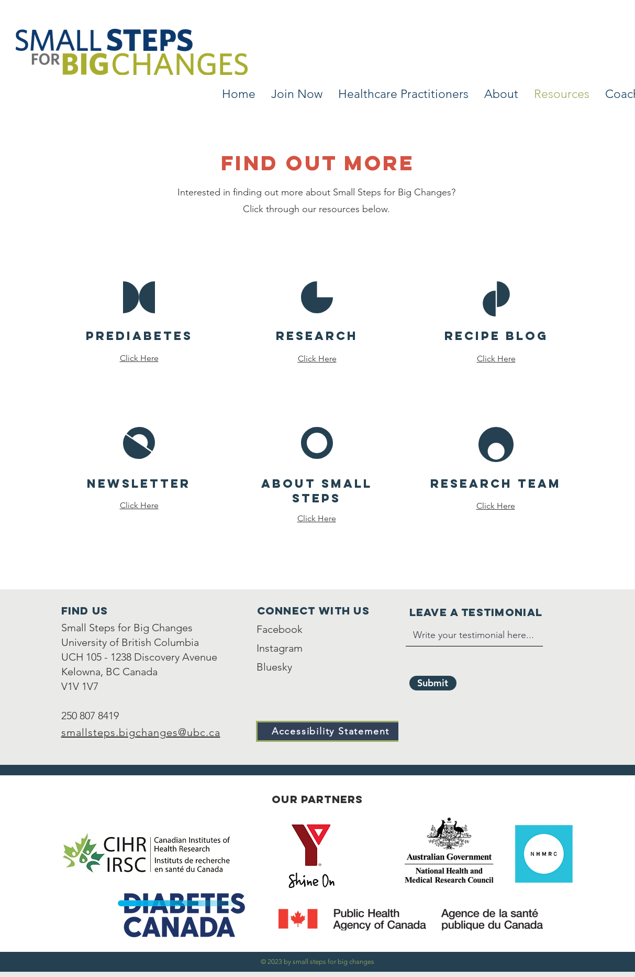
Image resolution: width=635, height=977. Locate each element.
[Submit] (432, 683)
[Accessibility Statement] (332, 731)
